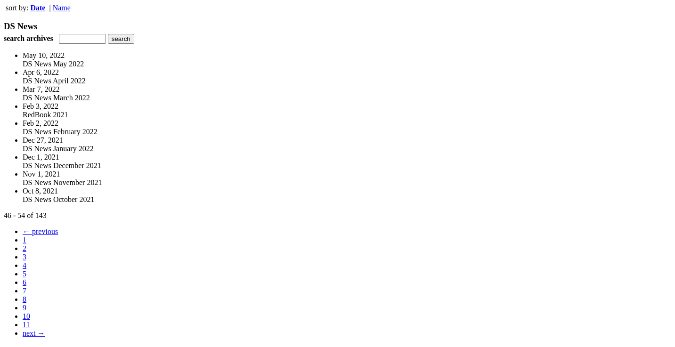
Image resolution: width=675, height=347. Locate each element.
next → (34, 333)
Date (37, 8)
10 (26, 316)
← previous (40, 231)
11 (26, 325)
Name (62, 8)
